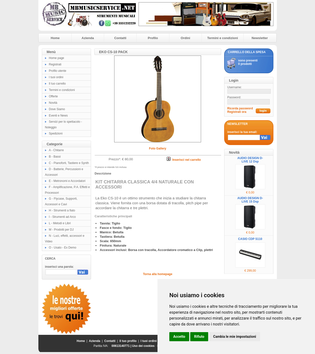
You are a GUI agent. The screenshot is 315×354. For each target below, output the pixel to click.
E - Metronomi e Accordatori (67, 181)
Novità (53, 102)
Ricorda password (240, 108)
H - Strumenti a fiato (62, 210)
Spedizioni (56, 133)
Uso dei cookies (143, 346)
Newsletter (260, 38)
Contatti (120, 38)
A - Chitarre (56, 150)
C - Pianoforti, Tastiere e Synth (69, 163)
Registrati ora (236, 112)
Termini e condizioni (222, 38)
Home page (56, 58)
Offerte (53, 96)
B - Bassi (55, 156)
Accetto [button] (179, 337)
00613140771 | (121, 346)
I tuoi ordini (56, 77)
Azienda (88, 38)
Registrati (55, 64)
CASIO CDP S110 (250, 239)
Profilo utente (57, 71)
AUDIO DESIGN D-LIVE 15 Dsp (250, 199)
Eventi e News (58, 115)
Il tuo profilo (128, 341)
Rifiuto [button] (199, 337)
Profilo (153, 38)
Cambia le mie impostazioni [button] (234, 337)
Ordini (185, 38)
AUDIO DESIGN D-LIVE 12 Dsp (250, 159)
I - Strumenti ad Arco (62, 217)
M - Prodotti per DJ (61, 229)
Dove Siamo (57, 109)
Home (55, 38)
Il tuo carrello (57, 83)
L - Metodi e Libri (60, 223)
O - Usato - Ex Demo (62, 247)
